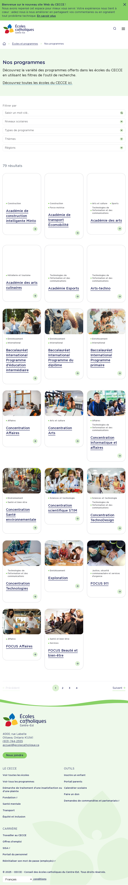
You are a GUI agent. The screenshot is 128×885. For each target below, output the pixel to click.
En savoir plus (46, 15)
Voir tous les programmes (18, 781)
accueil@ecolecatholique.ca (21, 745)
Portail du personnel (15, 854)
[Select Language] (17, 879)
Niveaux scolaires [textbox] (16, 121)
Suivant (118, 687)
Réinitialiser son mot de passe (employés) (28, 861)
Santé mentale (12, 804)
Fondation (9, 797)
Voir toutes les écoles (16, 775)
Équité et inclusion (14, 816)
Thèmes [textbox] (10, 138)
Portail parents (73, 781)
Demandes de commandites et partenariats (91, 800)
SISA (5, 848)
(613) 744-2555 (13, 741)
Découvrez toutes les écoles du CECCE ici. (37, 83)
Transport (9, 810)
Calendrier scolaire (75, 788)
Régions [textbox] (10, 147)
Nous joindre (14, 755)
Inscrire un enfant (75, 775)
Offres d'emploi (12, 841)
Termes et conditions (33, 879)
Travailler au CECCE (14, 835)
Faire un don (71, 794)
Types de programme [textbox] (19, 130)
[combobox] (64, 121)
